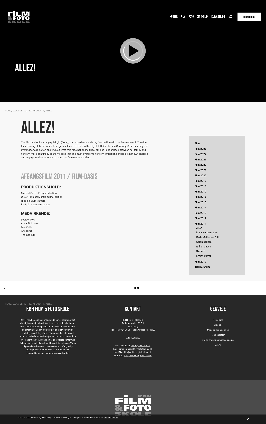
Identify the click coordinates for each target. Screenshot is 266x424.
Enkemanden (203, 246)
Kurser (174, 16)
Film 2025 (200, 148)
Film (183, 16)
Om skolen (202, 16)
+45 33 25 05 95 (122, 329)
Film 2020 (200, 175)
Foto (191, 16)
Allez (199, 227)
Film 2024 (200, 154)
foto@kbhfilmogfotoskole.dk (137, 355)
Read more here (111, 418)
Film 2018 (200, 186)
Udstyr (218, 344)
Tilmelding (218, 319)
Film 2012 (200, 218)
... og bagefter (218, 334)
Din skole (218, 324)
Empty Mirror (203, 255)
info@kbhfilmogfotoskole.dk (138, 348)
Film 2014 (200, 207)
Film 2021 (200, 170)
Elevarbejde (218, 16)
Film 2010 (200, 261)
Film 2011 (39, 110)
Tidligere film (202, 266)
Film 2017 (200, 191)
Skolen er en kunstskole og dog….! (218, 339)
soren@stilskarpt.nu (140, 345)
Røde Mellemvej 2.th (207, 237)
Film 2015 (200, 202)
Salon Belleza (204, 241)
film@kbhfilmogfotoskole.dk (137, 352)
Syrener (200, 251)
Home (8, 110)
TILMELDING (249, 17)
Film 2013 (200, 213)
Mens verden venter (207, 232)
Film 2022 (200, 164)
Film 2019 (200, 180)
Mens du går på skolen (218, 329)
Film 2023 (200, 159)
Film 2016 (200, 196)
